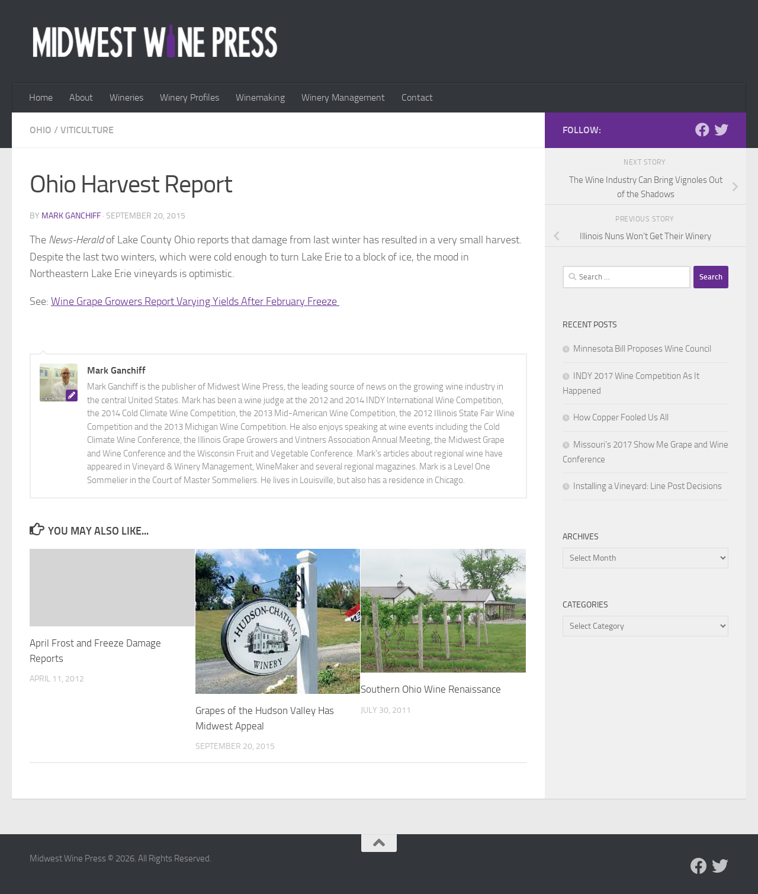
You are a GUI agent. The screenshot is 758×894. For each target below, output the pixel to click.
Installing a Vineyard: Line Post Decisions (647, 486)
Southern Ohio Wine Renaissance (431, 689)
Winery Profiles (189, 97)
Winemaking (260, 97)
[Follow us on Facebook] (702, 130)
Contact (417, 97)
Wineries (126, 97)
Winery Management (343, 97)
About (81, 97)
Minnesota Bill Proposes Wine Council (642, 348)
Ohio (41, 130)
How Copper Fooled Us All (621, 417)
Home (41, 97)
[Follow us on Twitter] (721, 130)
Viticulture (87, 130)
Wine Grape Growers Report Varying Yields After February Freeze (195, 301)
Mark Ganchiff (71, 216)
